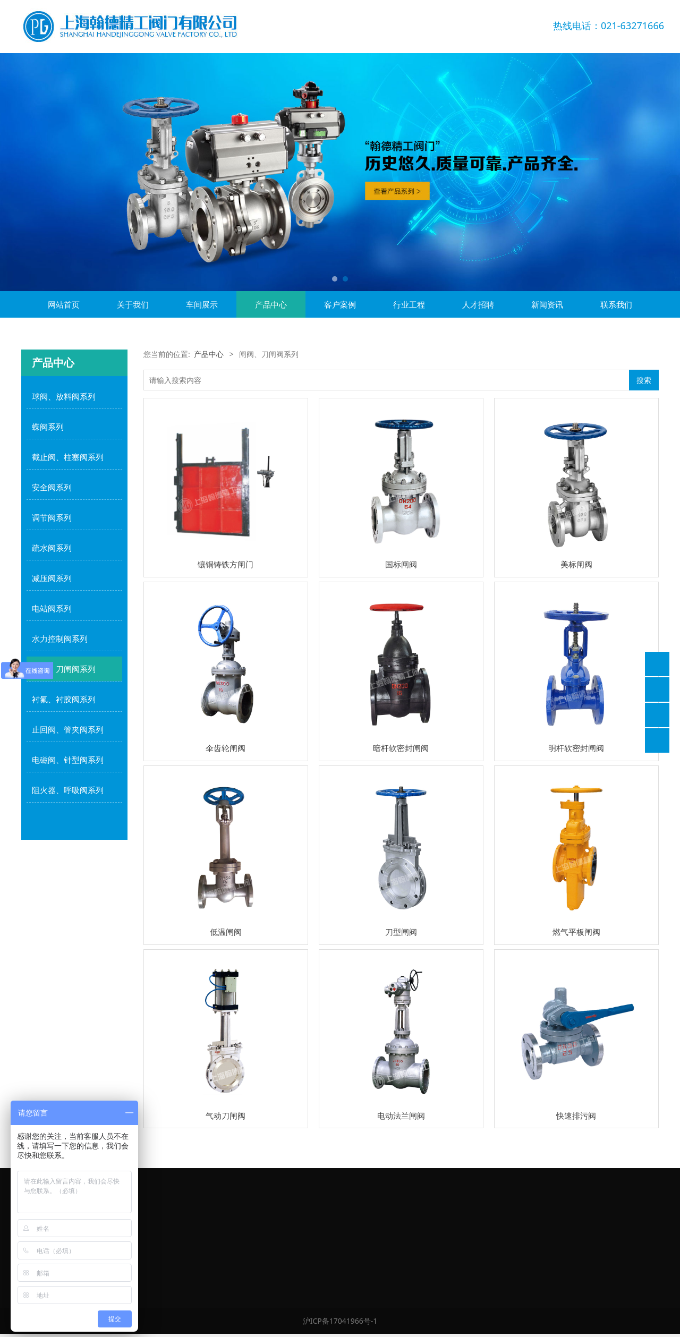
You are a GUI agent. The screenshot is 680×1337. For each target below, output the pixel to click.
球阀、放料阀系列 (64, 396)
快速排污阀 (576, 1115)
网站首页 (64, 304)
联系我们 (616, 304)
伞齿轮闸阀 (225, 748)
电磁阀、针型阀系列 (68, 759)
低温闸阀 (226, 931)
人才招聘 (478, 304)
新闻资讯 (547, 304)
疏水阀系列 (52, 547)
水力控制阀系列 (60, 638)
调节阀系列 (52, 517)
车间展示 (202, 304)
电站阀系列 (52, 608)
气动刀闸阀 (225, 1115)
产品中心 (271, 304)
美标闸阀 (576, 564)
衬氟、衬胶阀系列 (64, 699)
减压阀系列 (52, 578)
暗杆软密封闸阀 (401, 748)
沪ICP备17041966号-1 (340, 1321)
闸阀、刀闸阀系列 (64, 668)
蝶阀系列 (48, 426)
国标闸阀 (401, 564)
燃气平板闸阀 (576, 931)
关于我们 (133, 304)
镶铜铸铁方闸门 (225, 564)
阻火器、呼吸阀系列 (68, 790)
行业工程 (409, 304)
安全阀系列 (52, 487)
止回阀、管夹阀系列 (68, 729)
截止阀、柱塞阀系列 (68, 457)
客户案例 (340, 304)
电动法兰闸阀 (401, 1115)
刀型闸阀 (401, 931)
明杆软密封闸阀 (576, 748)
